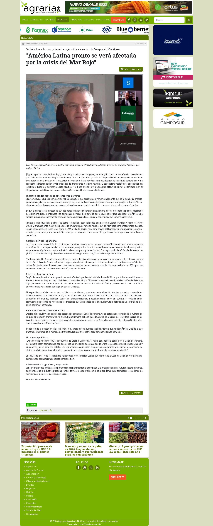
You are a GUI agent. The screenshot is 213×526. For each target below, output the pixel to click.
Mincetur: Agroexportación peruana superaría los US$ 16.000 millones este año (126, 449)
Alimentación (32, 473)
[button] (131, 418)
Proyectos (31, 503)
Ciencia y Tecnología (36, 477)
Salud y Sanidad (33, 510)
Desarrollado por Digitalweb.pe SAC (84, 524)
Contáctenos (103, 20)
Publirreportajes (34, 506)
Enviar (124, 69)
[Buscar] (169, 20)
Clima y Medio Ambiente (38, 481)
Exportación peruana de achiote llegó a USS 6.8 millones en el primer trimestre (36, 450)
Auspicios (89, 20)
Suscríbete (118, 20)
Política (29, 495)
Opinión (30, 492)
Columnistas (32, 514)
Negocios (27, 37)
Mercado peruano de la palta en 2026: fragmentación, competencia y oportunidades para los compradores (84, 450)
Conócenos (37, 20)
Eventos (30, 484)
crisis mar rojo (45, 410)
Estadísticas (76, 20)
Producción (31, 499)
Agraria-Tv (31, 466)
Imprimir (136, 69)
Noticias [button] (61, 20)
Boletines (50, 20)
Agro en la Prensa (34, 470)
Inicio (25, 19)
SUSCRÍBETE (117, 477)
